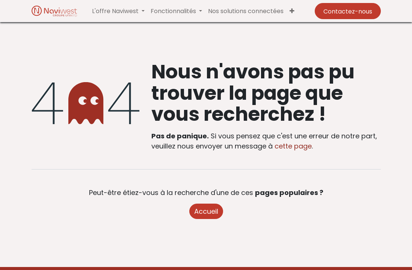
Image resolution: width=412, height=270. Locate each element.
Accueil (206, 211)
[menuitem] (246, 11)
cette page (293, 146)
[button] (292, 11)
